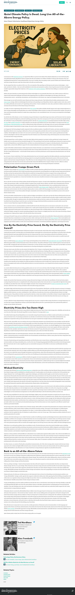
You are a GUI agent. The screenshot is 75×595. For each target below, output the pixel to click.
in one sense (22, 169)
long (31, 108)
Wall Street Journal (18, 76)
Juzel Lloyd (16, 559)
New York (6, 572)
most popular (11, 508)
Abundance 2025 (66, 453)
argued (34, 108)
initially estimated (15, 122)
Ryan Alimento (25, 554)
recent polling (66, 273)
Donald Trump (7, 569)
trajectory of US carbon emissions (37, 88)
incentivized (19, 357)
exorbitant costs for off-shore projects (18, 327)
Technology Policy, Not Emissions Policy (14, 551)
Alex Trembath (23, 536)
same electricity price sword (55, 240)
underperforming (42, 120)
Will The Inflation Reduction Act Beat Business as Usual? (19, 557)
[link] (37, 554)
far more (6, 122)
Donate (62, 2)
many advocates (19, 240)
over (48, 312)
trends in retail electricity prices (59, 283)
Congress (6, 567)
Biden (5, 574)
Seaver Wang (18, 554)
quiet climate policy (44, 187)
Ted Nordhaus (23, 522)
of (57, 218)
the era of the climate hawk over (24, 370)
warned (55, 218)
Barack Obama (7, 570)
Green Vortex (7, 102)
